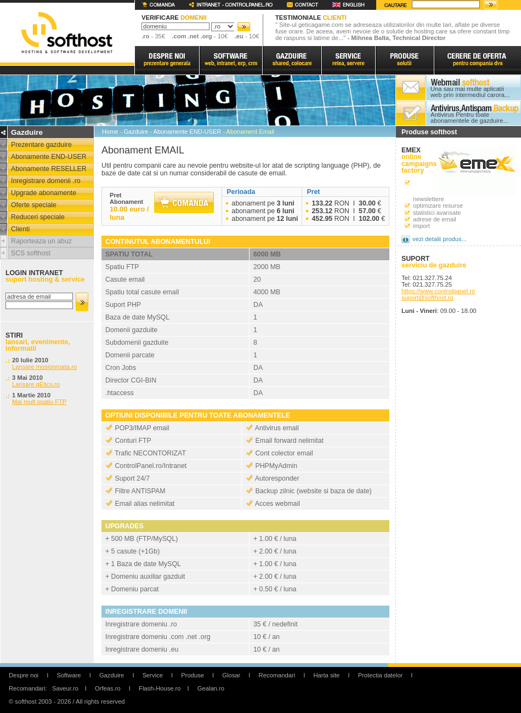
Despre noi (23, 675)
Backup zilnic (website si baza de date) (313, 491)
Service (153, 675)
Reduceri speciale (38, 217)
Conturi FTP (133, 440)
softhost (66, 32)
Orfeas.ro (108, 688)
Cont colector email (284, 453)
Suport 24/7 (132, 478)
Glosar (231, 675)
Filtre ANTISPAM (140, 491)
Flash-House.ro (159, 688)
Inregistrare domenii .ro (46, 181)
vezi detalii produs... (439, 239)
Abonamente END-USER (49, 157)
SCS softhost (30, 253)
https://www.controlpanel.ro (438, 291)
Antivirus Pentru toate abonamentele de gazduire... (469, 118)
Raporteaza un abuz (41, 241)
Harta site (326, 675)
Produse (192, 675)
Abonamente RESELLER (49, 169)
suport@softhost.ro (427, 297)
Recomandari (277, 675)
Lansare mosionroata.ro (44, 366)
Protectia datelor (380, 675)
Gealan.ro (210, 688)
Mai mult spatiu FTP (39, 401)
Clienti (20, 229)
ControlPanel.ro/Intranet (150, 466)
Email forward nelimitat (289, 440)
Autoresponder (277, 478)
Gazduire (135, 131)
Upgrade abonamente (43, 193)
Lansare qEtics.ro (36, 384)
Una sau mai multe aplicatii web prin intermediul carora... (470, 92)
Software (68, 675)
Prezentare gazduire (41, 145)
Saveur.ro (65, 688)
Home (110, 131)
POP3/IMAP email (142, 428)
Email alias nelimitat (144, 503)
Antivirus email (277, 428)
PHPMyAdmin (276, 466)
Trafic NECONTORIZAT (150, 453)
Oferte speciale (33, 205)
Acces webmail (277, 503)
